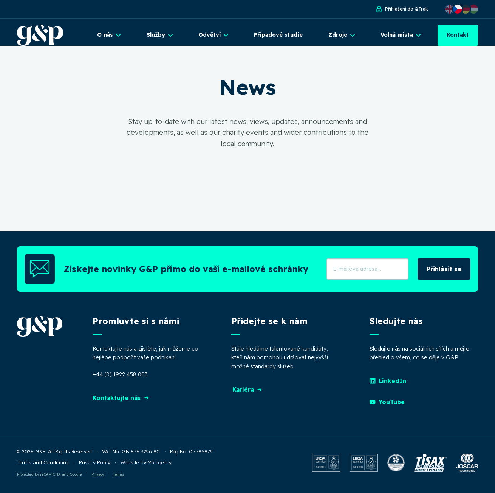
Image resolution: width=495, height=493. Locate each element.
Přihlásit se (444, 273)
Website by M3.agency (146, 467)
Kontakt (458, 34)
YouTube (387, 407)
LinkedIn (388, 385)
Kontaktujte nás (122, 402)
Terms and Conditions (43, 467)
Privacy (97, 478)
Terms (118, 478)
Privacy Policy (94, 467)
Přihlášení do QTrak (401, 9)
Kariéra (247, 394)
